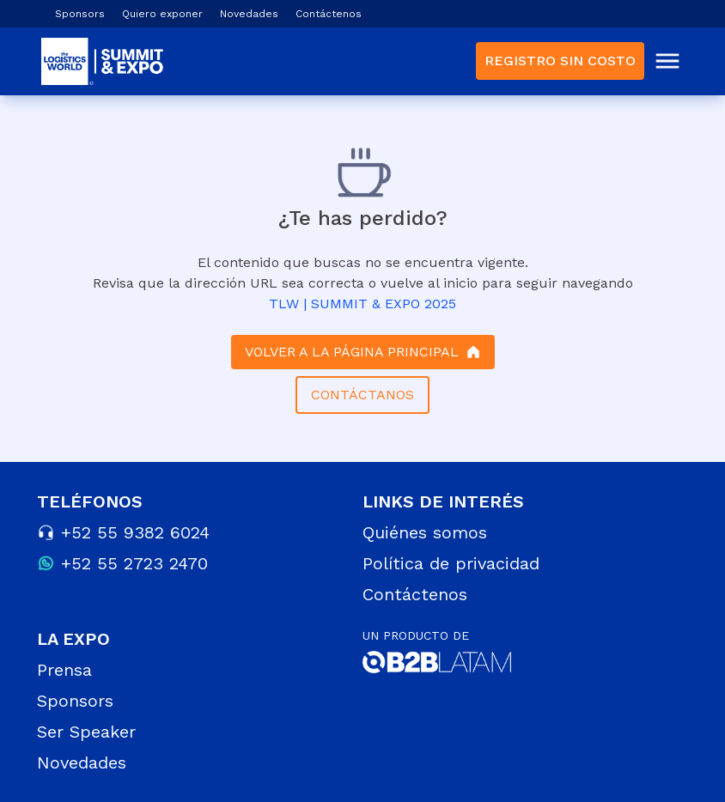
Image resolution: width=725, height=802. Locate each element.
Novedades (249, 14)
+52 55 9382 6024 (135, 532)
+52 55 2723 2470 (134, 563)
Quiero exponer (162, 14)
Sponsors (80, 14)
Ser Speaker (86, 731)
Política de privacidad (450, 563)
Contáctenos (328, 14)
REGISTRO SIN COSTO (560, 60)
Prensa (64, 669)
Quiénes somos (424, 532)
